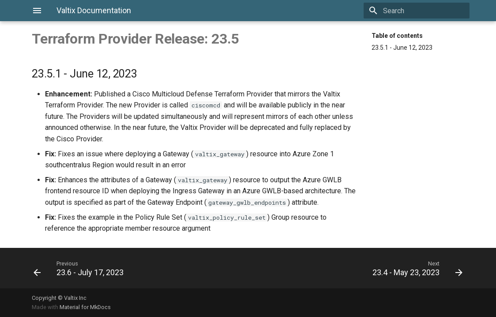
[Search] (418, 10)
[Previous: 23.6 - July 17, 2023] (137, 268)
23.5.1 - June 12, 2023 (402, 47)
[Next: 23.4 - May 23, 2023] (359, 268)
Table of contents (397, 35)
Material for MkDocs (85, 307)
